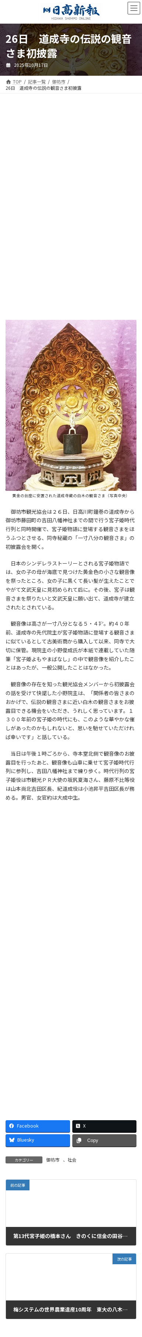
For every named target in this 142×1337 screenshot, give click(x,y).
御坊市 (52, 1159)
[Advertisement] (71, 158)
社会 (71, 1159)
